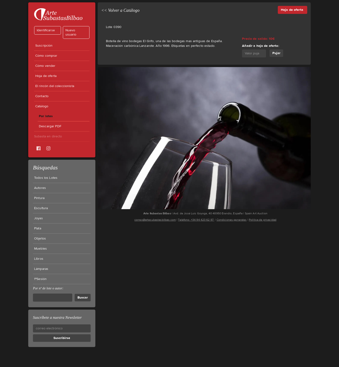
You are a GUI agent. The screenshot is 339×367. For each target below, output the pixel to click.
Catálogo (41, 106)
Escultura (41, 208)
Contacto (41, 96)
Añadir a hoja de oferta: (260, 46)
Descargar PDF (50, 126)
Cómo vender (45, 66)
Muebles (40, 249)
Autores (40, 188)
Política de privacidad (262, 219)
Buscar (82, 297)
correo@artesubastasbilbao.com (155, 219)
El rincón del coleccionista (54, 86)
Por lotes (46, 116)
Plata (37, 228)
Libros (38, 259)
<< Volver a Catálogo (120, 10)
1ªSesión (40, 279)
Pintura (39, 198)
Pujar (276, 53)
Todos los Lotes (45, 178)
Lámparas (41, 269)
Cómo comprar (46, 56)
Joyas (38, 218)
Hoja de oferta (45, 76)
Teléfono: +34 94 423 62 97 (196, 219)
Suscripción (44, 46)
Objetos (40, 238)
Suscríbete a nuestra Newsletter (57, 317)
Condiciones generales (232, 219)
